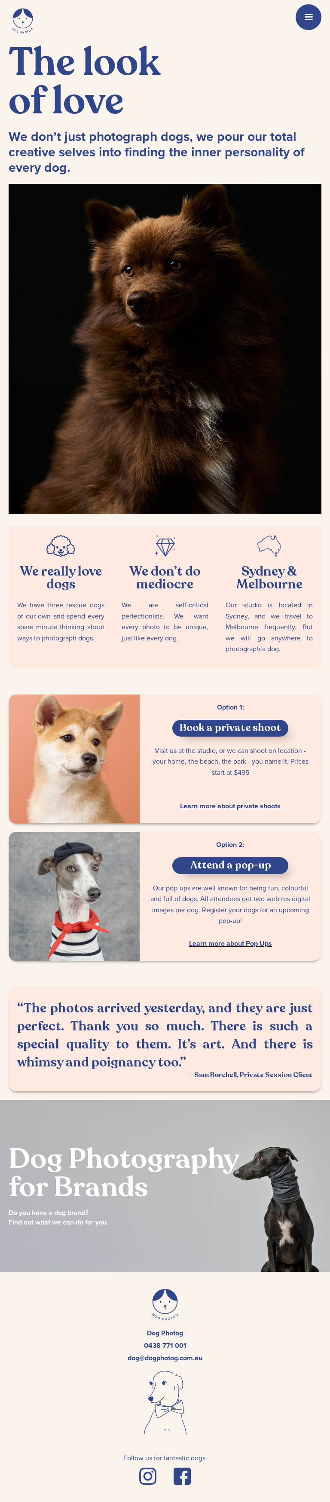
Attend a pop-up (230, 865)
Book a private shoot (230, 728)
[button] (308, 17)
